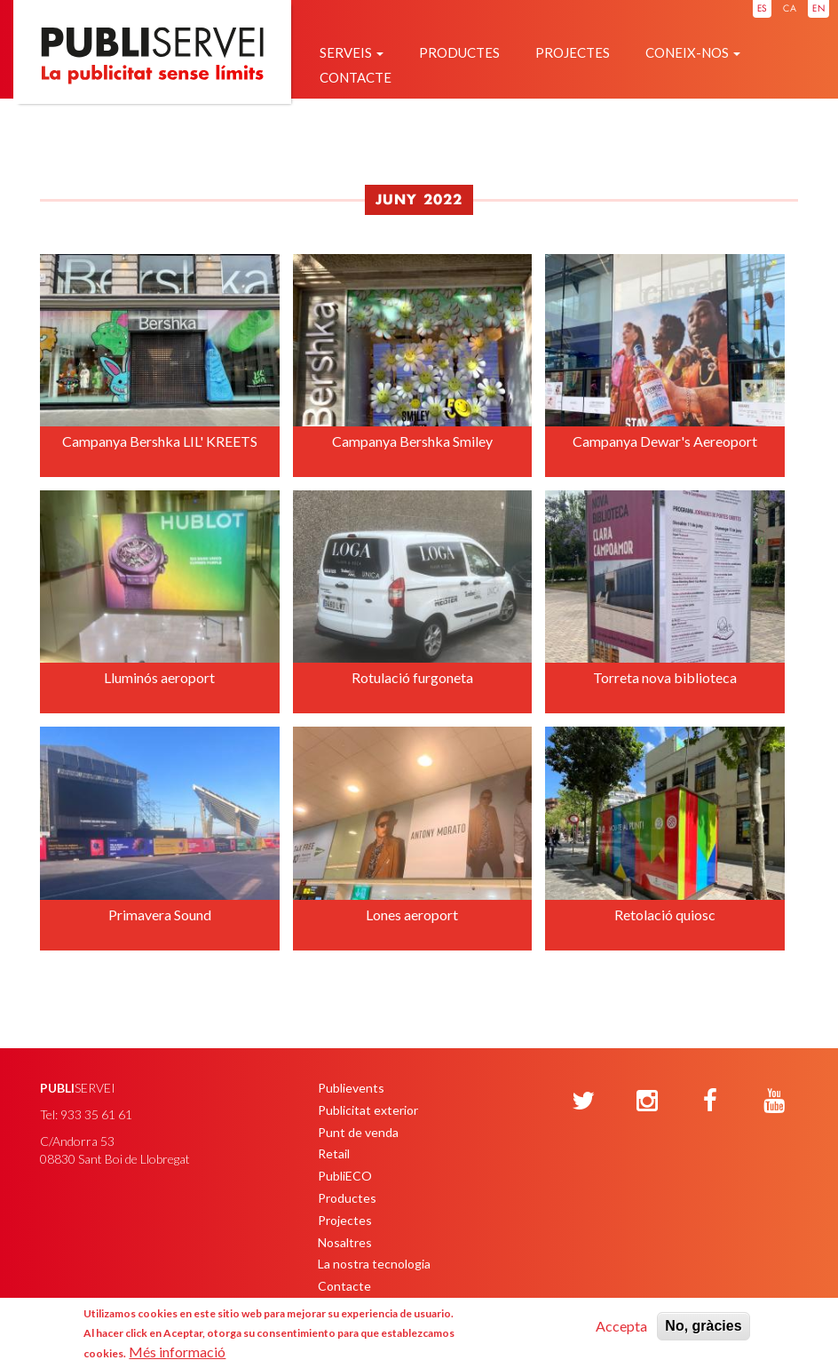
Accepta (621, 1325)
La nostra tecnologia (374, 1263)
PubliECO (345, 1175)
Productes (459, 52)
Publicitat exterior (368, 1109)
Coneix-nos (692, 52)
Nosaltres (345, 1242)
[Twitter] (583, 1101)
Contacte (355, 77)
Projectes (572, 52)
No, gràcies (703, 1325)
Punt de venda (358, 1132)
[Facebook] (710, 1101)
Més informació (177, 1351)
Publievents (351, 1087)
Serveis (351, 52)
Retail (334, 1153)
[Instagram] (647, 1101)
